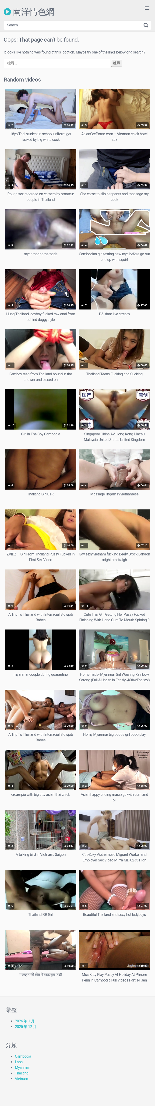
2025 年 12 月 (25, 1026)
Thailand (21, 1073)
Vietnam (21, 1079)
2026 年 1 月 (25, 1021)
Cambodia (23, 1056)
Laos (19, 1062)
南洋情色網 (29, 11)
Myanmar (22, 1067)
